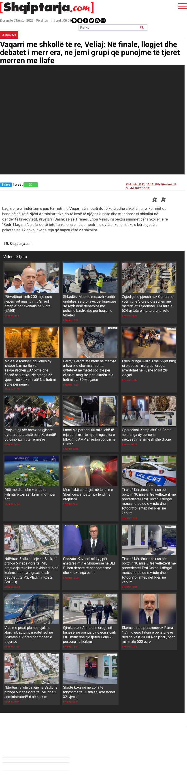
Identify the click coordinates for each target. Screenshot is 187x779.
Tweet (18, 184)
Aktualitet (9, 35)
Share (5, 185)
